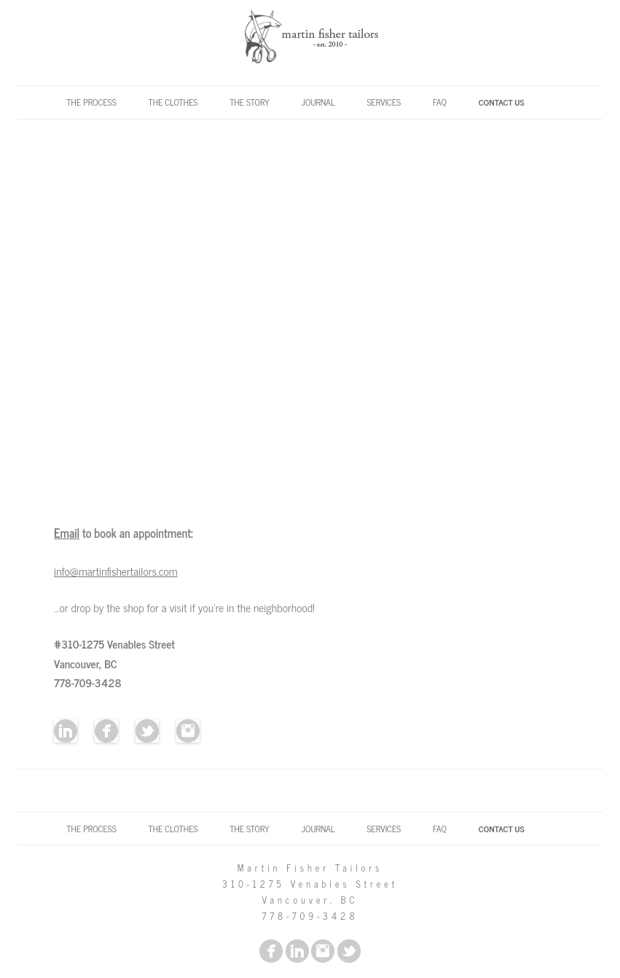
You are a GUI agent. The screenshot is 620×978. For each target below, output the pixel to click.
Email (66, 532)
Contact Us (502, 102)
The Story (249, 102)
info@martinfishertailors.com (116, 571)
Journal (318, 102)
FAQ (440, 102)
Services (384, 102)
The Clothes (173, 102)
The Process (91, 102)
